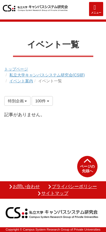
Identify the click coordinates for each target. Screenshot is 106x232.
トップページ (16, 69)
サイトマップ (54, 193)
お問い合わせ (26, 186)
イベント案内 (21, 81)
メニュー (96, 12)
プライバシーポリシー (74, 186)
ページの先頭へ (87, 168)
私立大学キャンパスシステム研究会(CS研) (47, 75)
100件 (42, 101)
